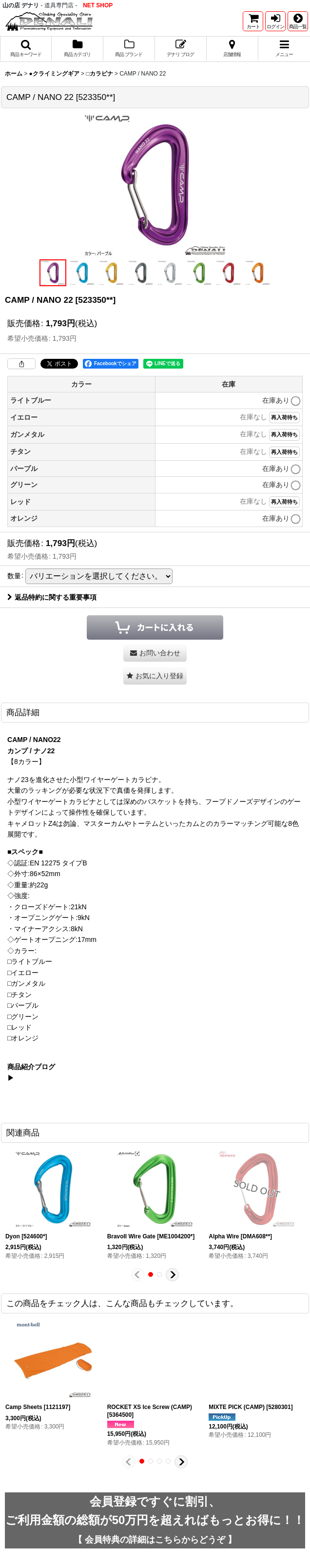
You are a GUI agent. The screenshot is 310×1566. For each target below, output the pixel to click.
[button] (298, 21)
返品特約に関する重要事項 (52, 597)
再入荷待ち (284, 417)
